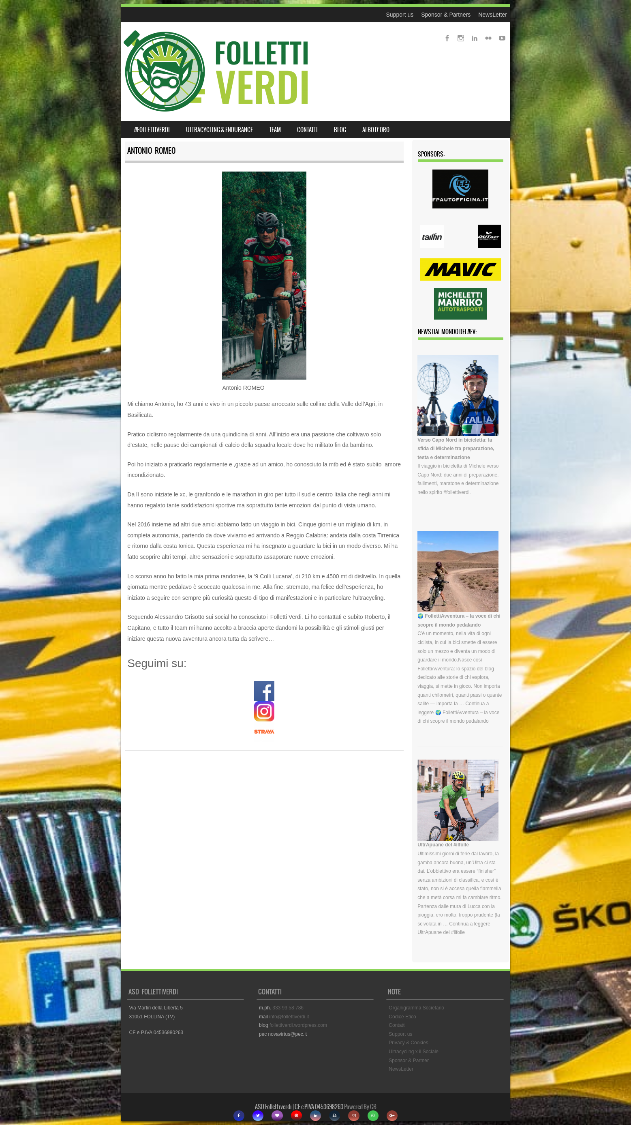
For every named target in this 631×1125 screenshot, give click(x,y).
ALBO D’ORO (375, 129)
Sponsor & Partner (409, 1060)
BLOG (340, 129)
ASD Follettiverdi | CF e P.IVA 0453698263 (299, 1106)
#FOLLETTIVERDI (152, 129)
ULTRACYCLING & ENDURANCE (219, 129)
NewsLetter (492, 14)
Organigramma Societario (416, 1008)
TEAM (275, 129)
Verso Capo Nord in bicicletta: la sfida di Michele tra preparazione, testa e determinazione (455, 448)
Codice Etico (402, 1017)
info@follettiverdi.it (289, 1017)
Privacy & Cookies (408, 1043)
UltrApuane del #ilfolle (443, 845)
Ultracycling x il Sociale (413, 1051)
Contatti (397, 1025)
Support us (400, 14)
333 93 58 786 (288, 1008)
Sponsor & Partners (446, 14)
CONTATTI (307, 129)
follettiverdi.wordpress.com (298, 1025)
